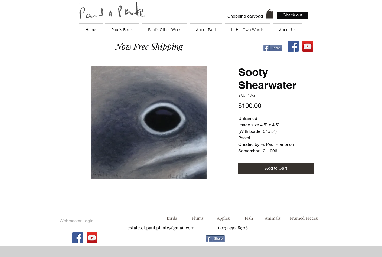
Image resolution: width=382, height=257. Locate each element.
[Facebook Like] (271, 240)
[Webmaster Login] (77, 221)
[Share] (272, 48)
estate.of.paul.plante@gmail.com (161, 228)
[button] (269, 13)
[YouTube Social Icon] (307, 46)
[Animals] (272, 218)
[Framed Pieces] (304, 218)
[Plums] (197, 218)
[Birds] (172, 218)
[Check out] (292, 15)
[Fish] (248, 218)
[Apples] (223, 218)
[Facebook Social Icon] (293, 46)
